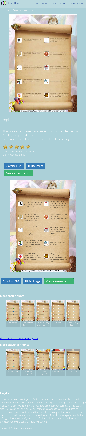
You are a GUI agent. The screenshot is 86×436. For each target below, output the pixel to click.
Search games (41, 3)
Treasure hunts (77, 3)
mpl (36, 10)
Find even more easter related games (19, 338)
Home (8, 10)
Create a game (59, 3)
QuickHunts (14, 3)
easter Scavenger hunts (23, 10)
